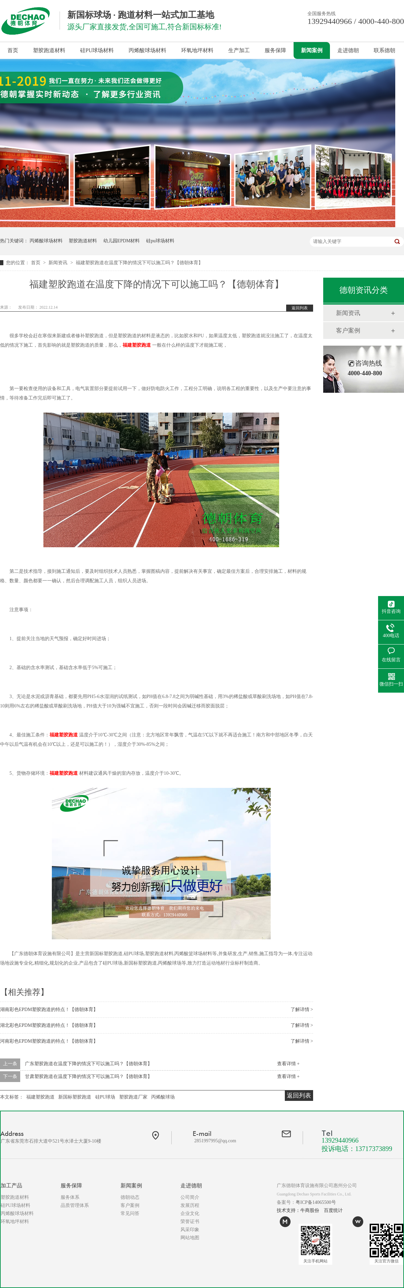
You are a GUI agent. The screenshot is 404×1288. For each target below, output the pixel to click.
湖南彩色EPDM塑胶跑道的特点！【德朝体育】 (49, 1009)
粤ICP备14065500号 (316, 1202)
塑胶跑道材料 (49, 50)
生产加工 (239, 50)
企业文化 (189, 1213)
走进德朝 (348, 50)
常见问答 (130, 1213)
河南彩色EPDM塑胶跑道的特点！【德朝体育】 (49, 1041)
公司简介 (189, 1197)
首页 (12, 50)
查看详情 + (288, 1063)
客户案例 (348, 330)
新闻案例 (312, 50)
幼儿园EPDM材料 (121, 240)
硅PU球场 (105, 1097)
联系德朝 (384, 50)
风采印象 (189, 1229)
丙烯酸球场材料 (147, 50)
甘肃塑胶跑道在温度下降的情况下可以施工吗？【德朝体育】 (88, 1076)
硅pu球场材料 (160, 240)
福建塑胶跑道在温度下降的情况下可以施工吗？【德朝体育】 (139, 262)
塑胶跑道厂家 (133, 1097)
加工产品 (11, 1185)
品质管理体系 (75, 1205)
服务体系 (70, 1197)
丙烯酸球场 (163, 1097)
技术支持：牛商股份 (298, 1210)
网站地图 (189, 1237)
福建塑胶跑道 (137, 345)
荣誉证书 (189, 1221)
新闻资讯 (58, 262)
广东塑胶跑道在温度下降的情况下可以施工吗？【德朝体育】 (88, 1063)
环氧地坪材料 (197, 50)
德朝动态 (130, 1197)
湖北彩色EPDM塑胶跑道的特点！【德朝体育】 (49, 1025)
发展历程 (189, 1205)
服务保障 (275, 50)
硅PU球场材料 (97, 50)
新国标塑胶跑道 (74, 1097)
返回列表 (300, 308)
